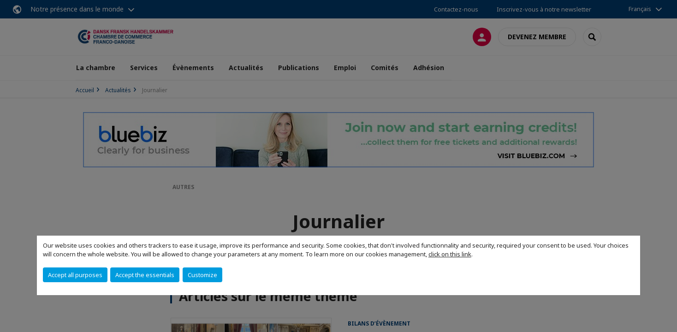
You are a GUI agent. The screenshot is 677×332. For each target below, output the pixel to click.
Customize (202, 275)
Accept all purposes (75, 275)
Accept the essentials (144, 275)
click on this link (449, 254)
